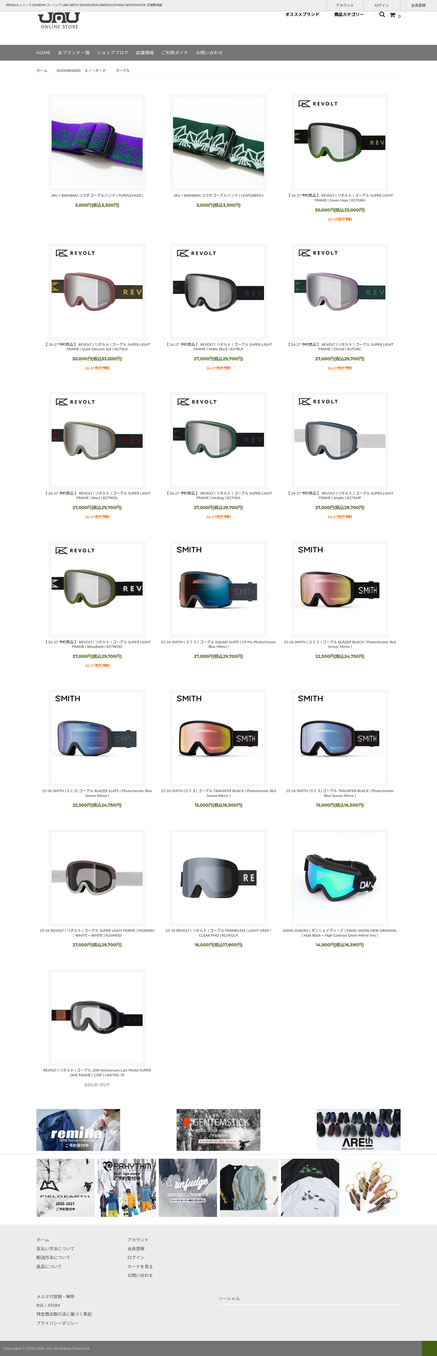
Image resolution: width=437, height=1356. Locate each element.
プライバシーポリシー (57, 1323)
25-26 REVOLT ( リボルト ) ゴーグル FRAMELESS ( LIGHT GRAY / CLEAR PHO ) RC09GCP (218, 933)
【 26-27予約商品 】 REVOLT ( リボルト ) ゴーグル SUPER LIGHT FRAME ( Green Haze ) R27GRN (340, 197)
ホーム (41, 70)
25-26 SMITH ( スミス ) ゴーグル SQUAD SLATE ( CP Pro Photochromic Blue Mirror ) (218, 644)
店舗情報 (145, 52)
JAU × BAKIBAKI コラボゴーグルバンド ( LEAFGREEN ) (218, 195)
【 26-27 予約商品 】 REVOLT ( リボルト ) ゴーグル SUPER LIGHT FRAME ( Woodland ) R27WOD (97, 644)
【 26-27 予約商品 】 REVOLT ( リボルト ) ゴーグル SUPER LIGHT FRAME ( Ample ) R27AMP (340, 495)
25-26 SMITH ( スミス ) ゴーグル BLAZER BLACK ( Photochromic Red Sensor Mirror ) (340, 644)
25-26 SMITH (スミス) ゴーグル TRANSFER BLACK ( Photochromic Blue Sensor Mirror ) (340, 793)
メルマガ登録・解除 (55, 1296)
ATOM (54, 1305)
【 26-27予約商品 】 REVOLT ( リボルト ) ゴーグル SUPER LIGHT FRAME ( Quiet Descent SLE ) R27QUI (97, 346)
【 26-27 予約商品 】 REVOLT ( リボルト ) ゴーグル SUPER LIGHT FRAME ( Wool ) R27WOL (97, 495)
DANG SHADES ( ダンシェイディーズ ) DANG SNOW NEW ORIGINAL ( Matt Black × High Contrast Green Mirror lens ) (340, 933)
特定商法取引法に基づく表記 (64, 1314)
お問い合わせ (209, 52)
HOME (43, 52)
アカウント (345, 5)
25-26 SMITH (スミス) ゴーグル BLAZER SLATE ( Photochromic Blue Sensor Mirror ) (97, 793)
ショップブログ (113, 52)
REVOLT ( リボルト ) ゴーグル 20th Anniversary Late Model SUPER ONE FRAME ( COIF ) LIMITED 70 (97, 1072)
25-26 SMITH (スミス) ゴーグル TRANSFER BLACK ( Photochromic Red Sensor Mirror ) (218, 793)
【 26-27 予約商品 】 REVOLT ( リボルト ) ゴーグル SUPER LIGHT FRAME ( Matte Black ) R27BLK (218, 346)
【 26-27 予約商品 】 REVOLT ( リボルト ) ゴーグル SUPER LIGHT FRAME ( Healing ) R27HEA (218, 495)
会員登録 (418, 5)
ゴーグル (122, 70)
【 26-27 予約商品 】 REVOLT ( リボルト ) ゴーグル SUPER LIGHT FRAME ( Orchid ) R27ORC (340, 346)
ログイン (382, 5)
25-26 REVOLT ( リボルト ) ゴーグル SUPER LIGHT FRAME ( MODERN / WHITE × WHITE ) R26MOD (97, 933)
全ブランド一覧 (74, 52)
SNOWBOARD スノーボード (81, 70)
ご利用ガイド (174, 52)
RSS (40, 1305)
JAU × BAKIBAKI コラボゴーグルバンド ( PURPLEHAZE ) (97, 195)
